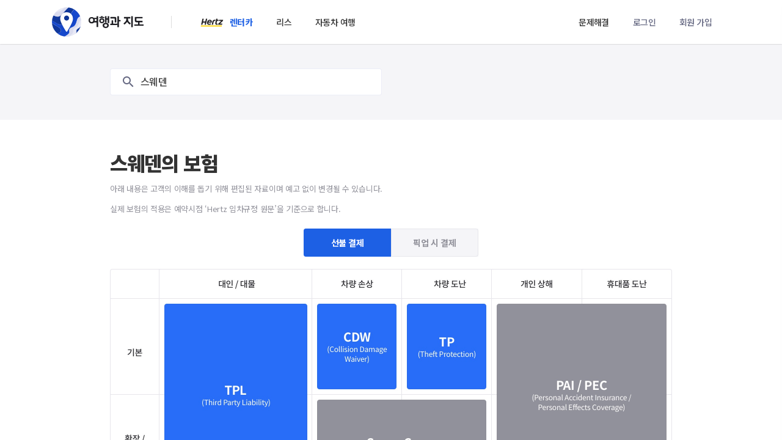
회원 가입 (695, 22)
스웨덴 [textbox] (154, 82)
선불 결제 (347, 243)
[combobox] (246, 81)
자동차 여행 (335, 22)
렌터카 (241, 22)
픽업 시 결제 (434, 243)
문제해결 (594, 22)
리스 (283, 22)
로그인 (644, 22)
